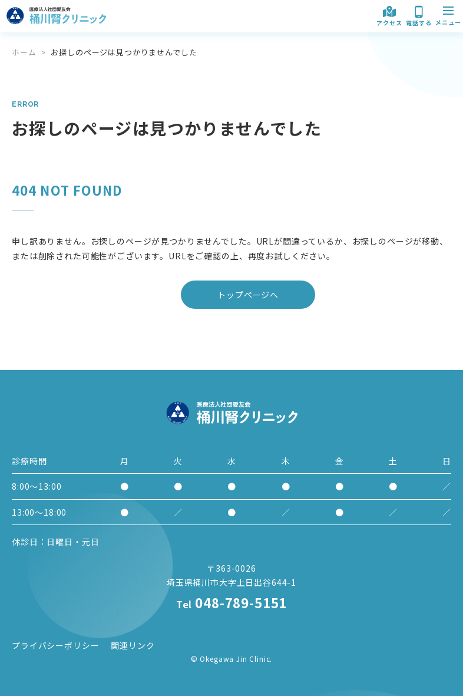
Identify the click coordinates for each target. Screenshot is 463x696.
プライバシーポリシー (55, 645)
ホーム (24, 52)
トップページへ (248, 295)
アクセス (389, 15)
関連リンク (132, 645)
